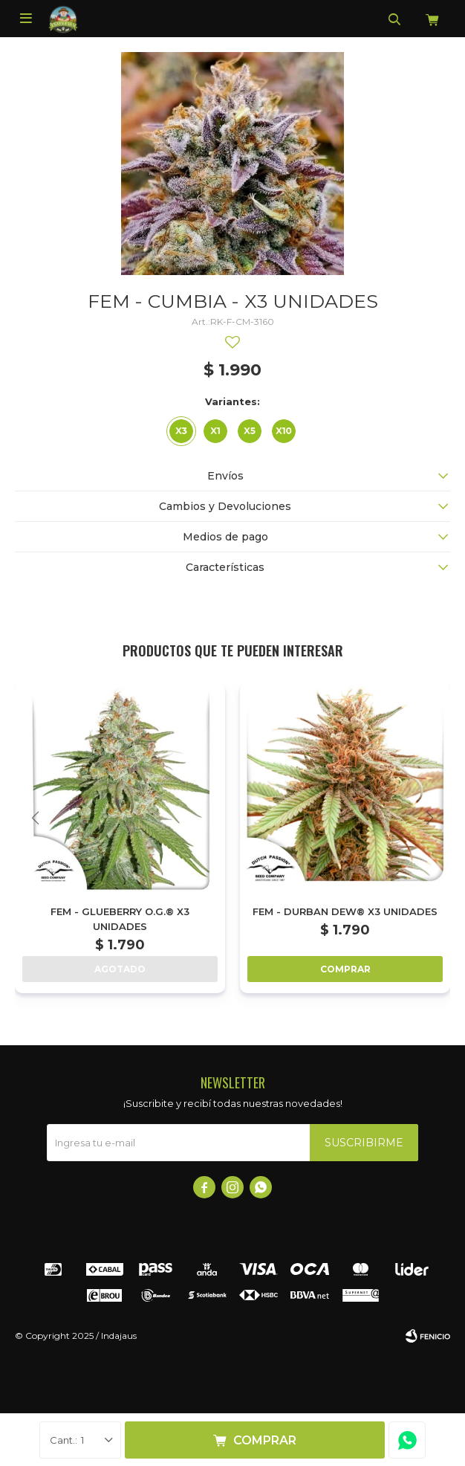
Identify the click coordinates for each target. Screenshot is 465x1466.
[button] (430, 818)
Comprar (264, 1440)
